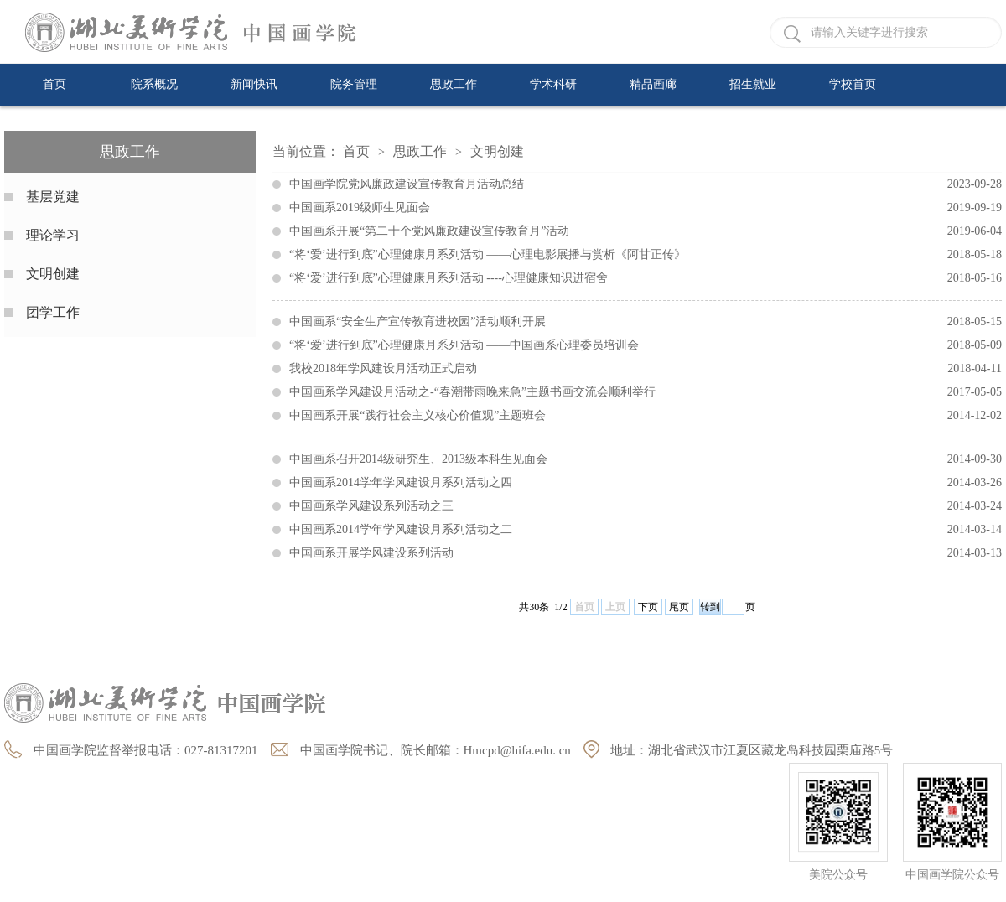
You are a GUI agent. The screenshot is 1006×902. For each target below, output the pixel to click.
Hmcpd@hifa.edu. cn (517, 750)
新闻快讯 (254, 84)
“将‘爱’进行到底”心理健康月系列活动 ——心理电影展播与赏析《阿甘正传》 (645, 255)
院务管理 (353, 84)
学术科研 (553, 84)
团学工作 (53, 312)
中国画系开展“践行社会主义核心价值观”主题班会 (645, 416)
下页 (648, 607)
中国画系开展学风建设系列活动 (645, 553)
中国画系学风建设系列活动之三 (645, 506)
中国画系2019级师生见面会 (645, 208)
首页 (54, 84)
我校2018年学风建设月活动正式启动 (645, 369)
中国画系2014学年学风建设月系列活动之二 (645, 530)
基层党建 (53, 196)
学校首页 (852, 84)
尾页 (679, 607)
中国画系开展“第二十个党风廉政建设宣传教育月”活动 (645, 231)
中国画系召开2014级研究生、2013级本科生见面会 (645, 459)
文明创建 (53, 274)
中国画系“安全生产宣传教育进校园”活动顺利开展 (645, 322)
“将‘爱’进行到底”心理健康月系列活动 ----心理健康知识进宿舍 (645, 278)
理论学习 (53, 235)
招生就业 (752, 84)
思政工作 (453, 84)
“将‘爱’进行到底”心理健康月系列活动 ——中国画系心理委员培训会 (645, 345)
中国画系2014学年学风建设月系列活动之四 (645, 483)
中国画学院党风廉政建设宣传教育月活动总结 (645, 184)
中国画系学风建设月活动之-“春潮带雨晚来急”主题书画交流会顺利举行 (645, 392)
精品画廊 (653, 84)
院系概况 (154, 84)
